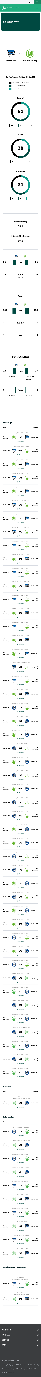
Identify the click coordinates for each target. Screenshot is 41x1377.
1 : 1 (20, 505)
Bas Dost (29, 395)
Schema (20, 441)
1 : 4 (20, 708)
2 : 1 (20, 654)
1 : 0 (20, 599)
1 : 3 (20, 951)
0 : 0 (20, 464)
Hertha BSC (34, 437)
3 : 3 (20, 586)
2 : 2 (20, 559)
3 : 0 (20, 856)
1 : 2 (20, 437)
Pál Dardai (11, 376)
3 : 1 (20, 870)
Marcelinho (11, 395)
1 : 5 (20, 735)
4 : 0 (20, 1213)
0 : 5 (20, 451)
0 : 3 (20, 532)
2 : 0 (20, 491)
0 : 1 (20, 545)
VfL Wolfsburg (6, 437)
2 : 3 (20, 613)
